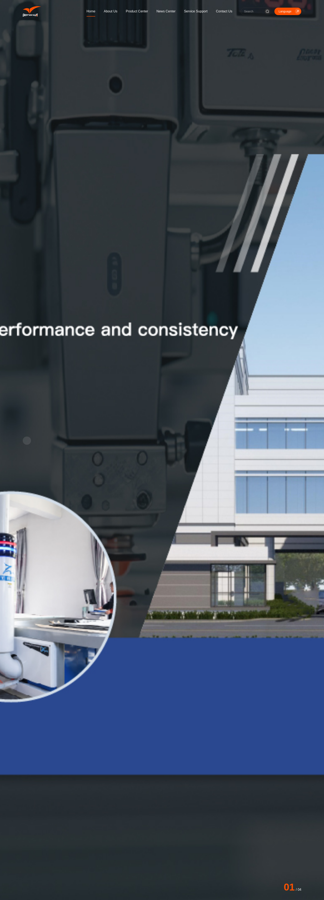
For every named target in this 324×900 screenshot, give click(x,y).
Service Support (195, 11)
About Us (110, 11)
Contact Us (224, 11)
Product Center (137, 11)
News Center (165, 11)
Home (91, 11)
